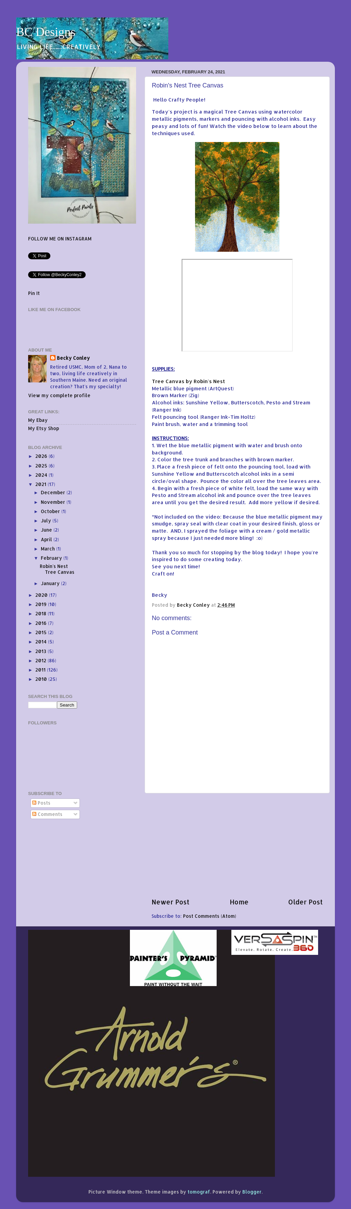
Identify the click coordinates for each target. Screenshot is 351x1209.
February (52, 558)
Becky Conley (73, 358)
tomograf (198, 1192)
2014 (41, 641)
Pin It (34, 293)
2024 (42, 475)
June (47, 530)
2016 (41, 623)
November (53, 502)
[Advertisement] (237, 845)
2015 (41, 632)
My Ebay (38, 420)
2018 (41, 613)
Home (239, 902)
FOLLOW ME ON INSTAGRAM (60, 238)
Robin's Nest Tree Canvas (57, 568)
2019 (41, 604)
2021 (41, 484)
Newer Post (171, 902)
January (51, 583)
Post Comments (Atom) (209, 916)
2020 (42, 595)
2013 (41, 651)
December (53, 492)
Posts (41, 803)
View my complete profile (59, 395)
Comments (47, 814)
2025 (42, 466)
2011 (41, 670)
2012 (41, 660)
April (47, 539)
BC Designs (45, 32)
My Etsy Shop (43, 428)
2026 (42, 456)
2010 (41, 679)
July (46, 520)
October (51, 511)
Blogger (252, 1192)
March (48, 549)
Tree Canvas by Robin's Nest (188, 381)
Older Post (305, 902)
